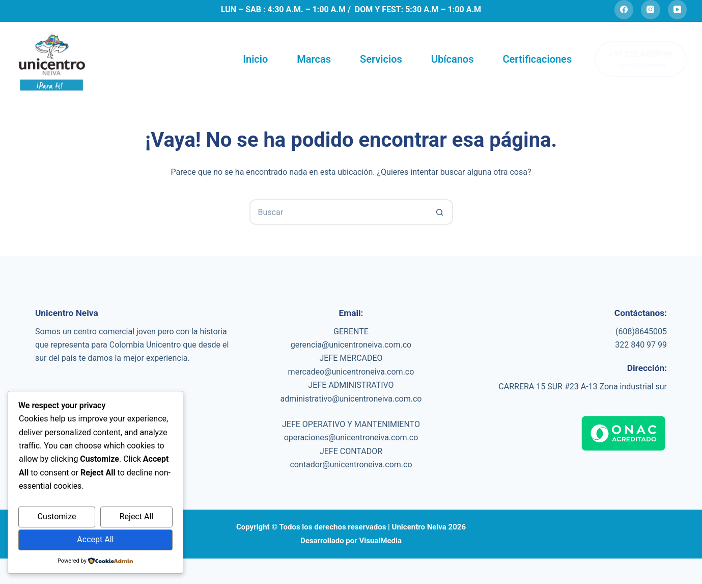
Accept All (95, 539)
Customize (57, 516)
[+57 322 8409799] (641, 59)
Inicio (255, 59)
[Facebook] (624, 9)
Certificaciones (537, 59)
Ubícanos (452, 59)
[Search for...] (338, 212)
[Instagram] (650, 9)
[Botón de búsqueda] (440, 212)
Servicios (381, 59)
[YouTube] (677, 9)
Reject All (136, 516)
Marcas (314, 59)
